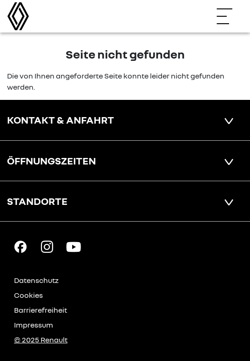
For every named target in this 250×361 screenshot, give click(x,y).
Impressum (33, 324)
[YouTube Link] (73, 246)
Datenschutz (36, 280)
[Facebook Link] (20, 246)
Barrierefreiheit (40, 310)
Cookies (28, 295)
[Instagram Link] (47, 246)
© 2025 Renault (41, 339)
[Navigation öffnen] (229, 16)
